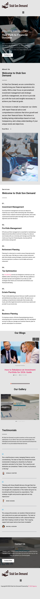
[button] (23, 12)
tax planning (7, 274)
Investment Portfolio (20, 365)
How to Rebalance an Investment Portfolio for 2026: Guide (20, 371)
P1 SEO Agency (32, 586)
